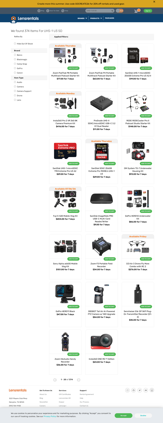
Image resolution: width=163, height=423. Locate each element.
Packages (109, 18)
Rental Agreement (87, 394)
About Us (43, 394)
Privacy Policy (50, 416)
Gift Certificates (65, 394)
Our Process (84, 402)
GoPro (18, 68)
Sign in (148, 11)
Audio (18, 82)
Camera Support (22, 91)
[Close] (154, 2)
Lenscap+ (62, 406)
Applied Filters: (61, 37)
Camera (19, 87)
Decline (143, 416)
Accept (123, 416)
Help (81, 398)
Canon (18, 73)
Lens (17, 100)
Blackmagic (20, 59)
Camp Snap (20, 64)
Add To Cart (73, 68)
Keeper (61, 402)
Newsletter (44, 402)
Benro (18, 55)
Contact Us (84, 406)
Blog (41, 398)
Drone (18, 95)
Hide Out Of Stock (23, 44)
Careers (43, 406)
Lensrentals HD (65, 398)
